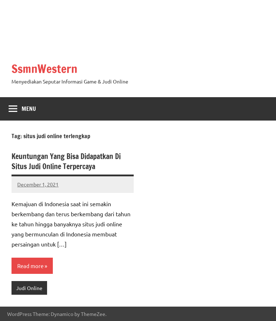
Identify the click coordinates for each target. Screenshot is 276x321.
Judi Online (29, 288)
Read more (30, 265)
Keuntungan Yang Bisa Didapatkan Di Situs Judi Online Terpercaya (66, 161)
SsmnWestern (44, 68)
